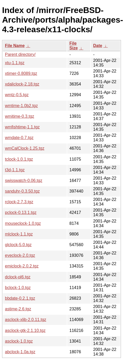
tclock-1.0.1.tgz (19, 159)
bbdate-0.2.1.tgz (20, 298)
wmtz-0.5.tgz (17, 95)
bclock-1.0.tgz (18, 287)
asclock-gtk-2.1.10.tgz (25, 330)
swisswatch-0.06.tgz (23, 180)
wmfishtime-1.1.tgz (22, 127)
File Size (73, 45)
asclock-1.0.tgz (19, 341)
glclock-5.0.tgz (18, 245)
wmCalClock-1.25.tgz (24, 148)
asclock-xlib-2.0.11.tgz (25, 319)
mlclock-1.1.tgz (19, 234)
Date (97, 45)
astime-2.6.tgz (18, 309)
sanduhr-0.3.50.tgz (22, 191)
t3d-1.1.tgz (15, 170)
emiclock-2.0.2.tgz (22, 266)
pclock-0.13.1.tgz (20, 212)
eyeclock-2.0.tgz (20, 255)
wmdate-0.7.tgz (19, 137)
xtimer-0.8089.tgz (21, 73)
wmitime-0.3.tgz (19, 116)
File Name (15, 45)
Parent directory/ (20, 54)
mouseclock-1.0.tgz (23, 223)
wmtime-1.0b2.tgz (21, 105)
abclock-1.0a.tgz (20, 352)
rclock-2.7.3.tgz (19, 202)
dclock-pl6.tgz (17, 277)
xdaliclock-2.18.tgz (22, 84)
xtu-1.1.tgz (14, 63)
